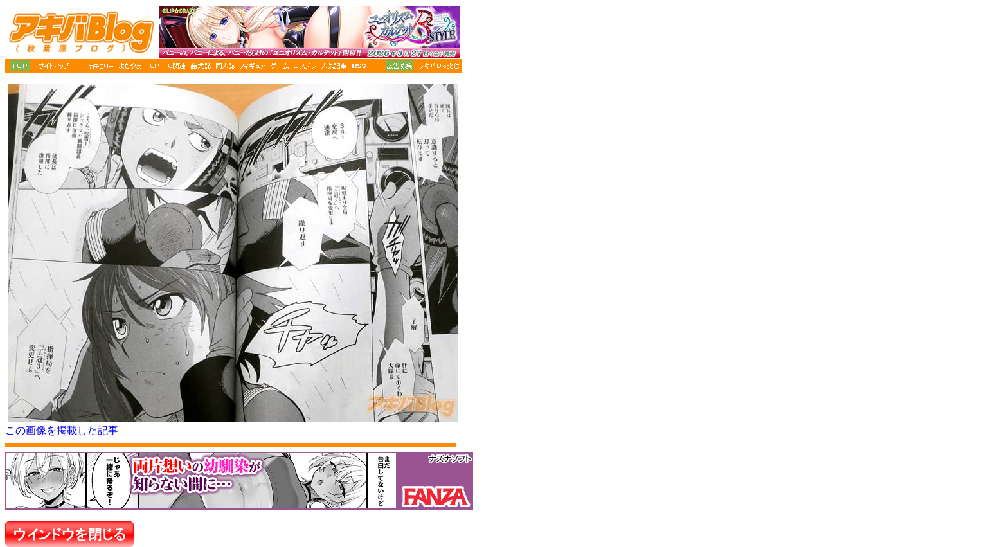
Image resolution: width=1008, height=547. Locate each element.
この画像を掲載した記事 (61, 430)
